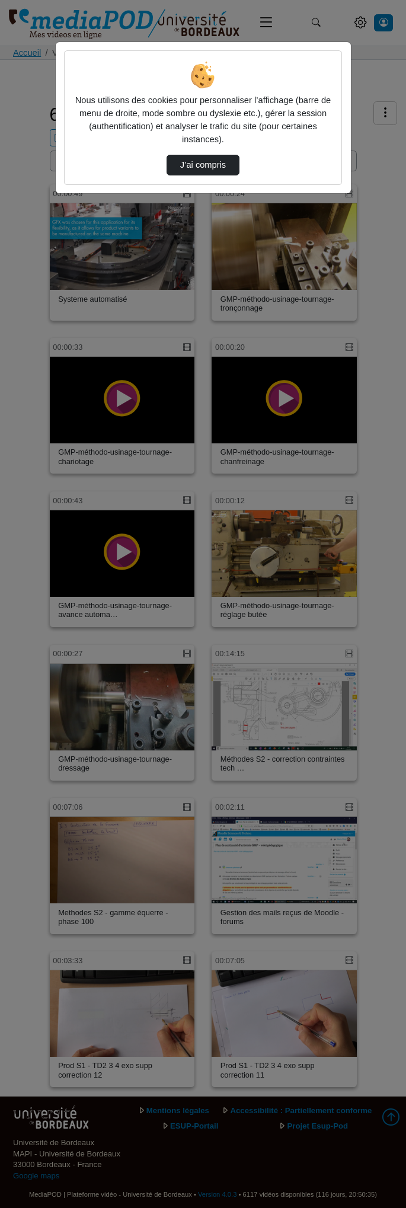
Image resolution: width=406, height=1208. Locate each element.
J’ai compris (203, 165)
